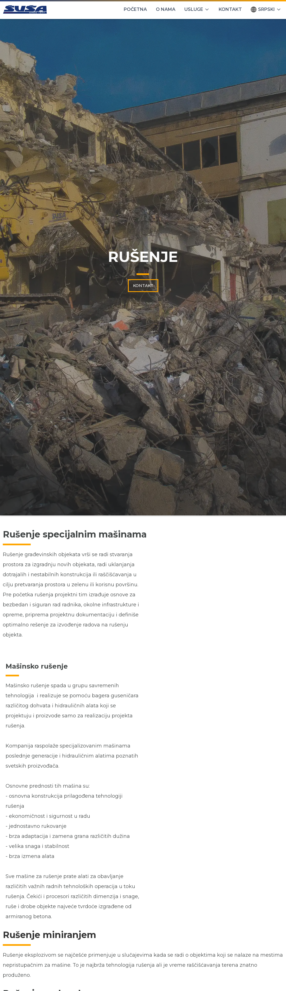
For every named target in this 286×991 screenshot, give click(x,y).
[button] (197, 9)
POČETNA (135, 9)
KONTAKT (230, 9)
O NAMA (165, 9)
